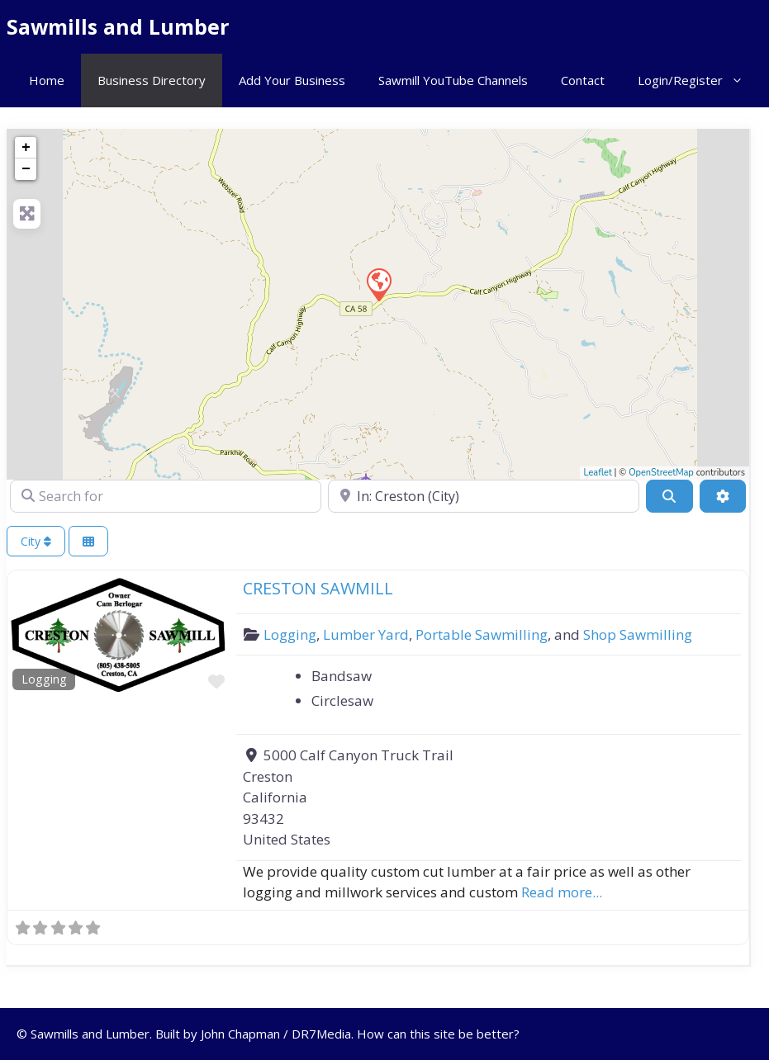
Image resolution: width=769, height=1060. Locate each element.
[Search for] (165, 496)
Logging (44, 679)
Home (46, 80)
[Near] (483, 496)
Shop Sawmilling (637, 634)
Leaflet (598, 472)
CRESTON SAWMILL (318, 588)
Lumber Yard (366, 634)
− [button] (26, 169)
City (36, 541)
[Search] (669, 496)
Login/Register (699, 80)
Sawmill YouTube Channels (453, 80)
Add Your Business (292, 80)
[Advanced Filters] (723, 496)
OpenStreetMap (661, 472)
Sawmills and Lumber (118, 26)
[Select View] (88, 541)
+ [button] (26, 148)
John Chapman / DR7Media (276, 1033)
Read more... (561, 892)
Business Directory (151, 80)
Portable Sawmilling (481, 634)
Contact (583, 80)
